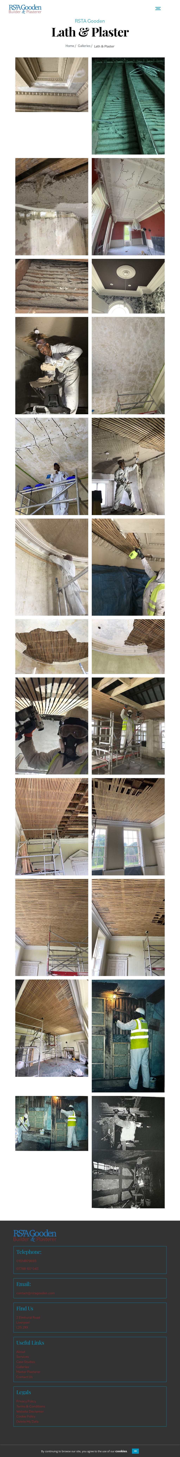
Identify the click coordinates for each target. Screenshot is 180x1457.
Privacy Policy (26, 1401)
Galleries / (85, 46)
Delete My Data (27, 1421)
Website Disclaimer (30, 1411)
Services (22, 1356)
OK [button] (135, 1451)
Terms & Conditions (30, 1406)
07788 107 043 (27, 1268)
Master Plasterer (28, 1371)
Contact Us (24, 1376)
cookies (121, 1451)
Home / (71, 46)
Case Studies (25, 1361)
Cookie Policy (25, 1416)
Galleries (22, 1366)
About (20, 1351)
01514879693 (26, 1261)
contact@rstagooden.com (35, 1293)
